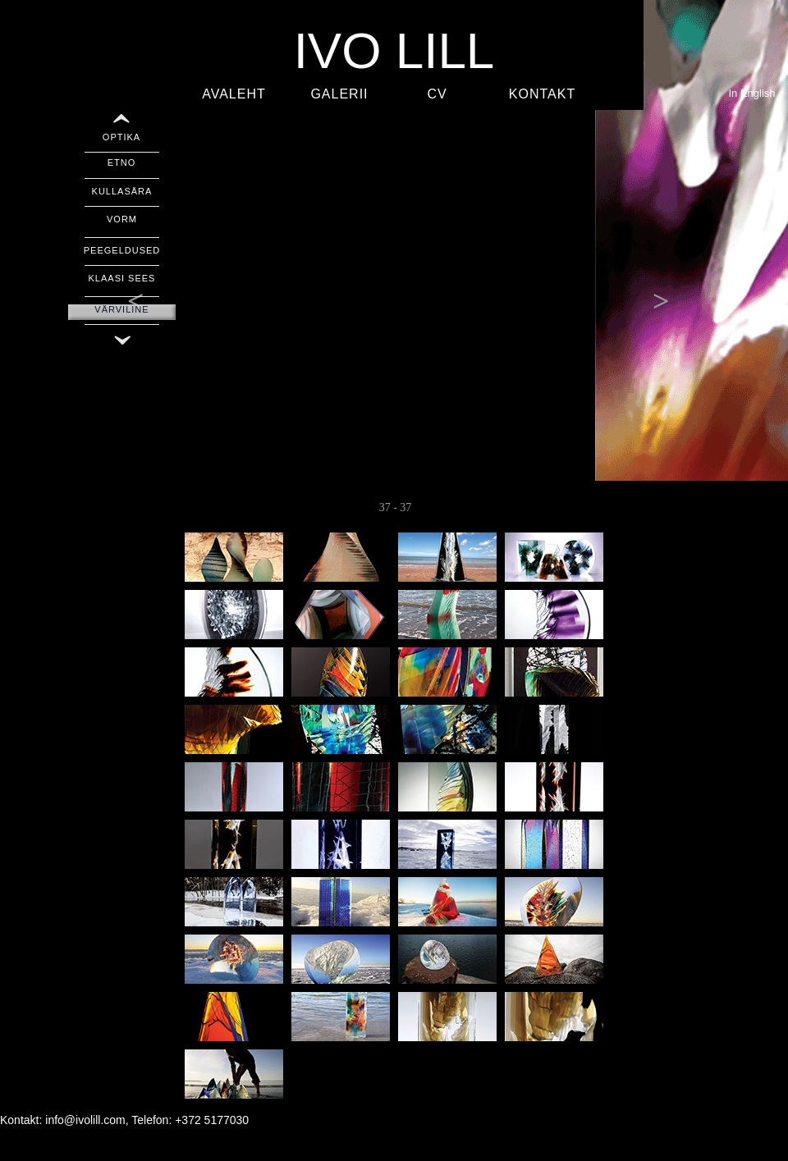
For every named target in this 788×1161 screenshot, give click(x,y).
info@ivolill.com (85, 1120)
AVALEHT (234, 94)
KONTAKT (542, 94)
